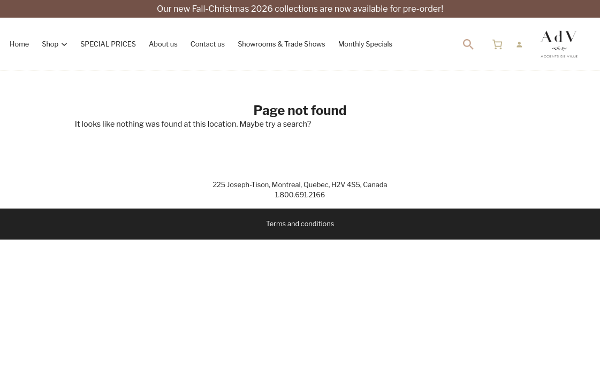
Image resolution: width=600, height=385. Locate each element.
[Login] (519, 44)
